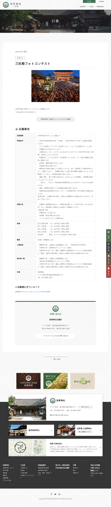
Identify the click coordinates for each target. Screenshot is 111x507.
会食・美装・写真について (45, 475)
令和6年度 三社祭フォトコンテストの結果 (55, 120)
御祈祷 (5, 474)
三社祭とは (23, 469)
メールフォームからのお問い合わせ (55, 336)
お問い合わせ (65, 415)
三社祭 (91, 6)
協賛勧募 (5, 480)
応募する (20, 58)
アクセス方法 (7, 483)
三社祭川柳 (23, 474)
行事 (74, 466)
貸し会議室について (85, 432)
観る (74, 471)
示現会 (22, 471)
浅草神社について (8, 469)
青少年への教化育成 (62, 466)
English (101, 1)
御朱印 (5, 477)
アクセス (85, 407)
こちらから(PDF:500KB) (41, 292)
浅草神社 (83, 6)
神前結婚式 (100, 6)
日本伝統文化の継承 (62, 469)
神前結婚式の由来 (43, 469)
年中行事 (53, 415)
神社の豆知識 (95, 466)
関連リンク (94, 472)
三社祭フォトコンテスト (27, 478)
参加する (75, 469)
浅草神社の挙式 (43, 471)
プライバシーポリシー (97, 476)
